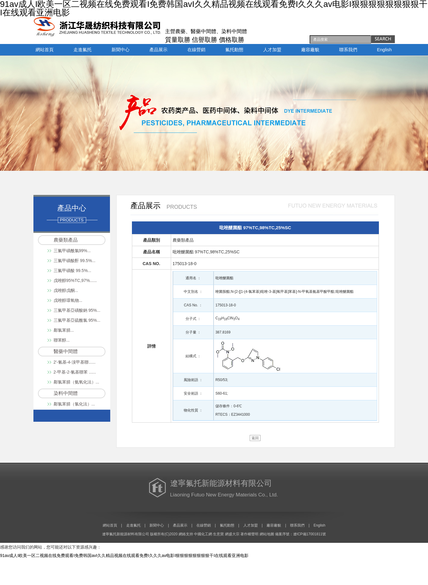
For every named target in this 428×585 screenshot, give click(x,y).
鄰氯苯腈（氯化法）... (74, 404)
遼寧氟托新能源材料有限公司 (125, 534)
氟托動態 (234, 49)
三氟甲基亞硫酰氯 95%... (77, 320)
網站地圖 (267, 534)
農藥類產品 (66, 239)
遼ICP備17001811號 (309, 534)
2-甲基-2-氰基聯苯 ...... (75, 372)
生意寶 (218, 534)
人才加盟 (272, 49)
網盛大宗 (232, 534)
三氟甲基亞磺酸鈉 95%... (77, 310)
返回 (255, 438)
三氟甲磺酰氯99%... (72, 250)
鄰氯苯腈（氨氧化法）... (76, 382)
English (384, 49)
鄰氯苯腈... (64, 330)
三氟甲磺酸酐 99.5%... (74, 260)
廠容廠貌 (310, 49)
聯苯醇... (62, 340)
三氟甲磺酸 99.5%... (72, 270)
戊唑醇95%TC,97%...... (75, 280)
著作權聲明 (249, 534)
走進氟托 (82, 49)
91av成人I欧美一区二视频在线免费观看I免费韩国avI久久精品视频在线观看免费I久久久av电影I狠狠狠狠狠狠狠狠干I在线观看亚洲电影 (124, 555)
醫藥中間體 (66, 351)
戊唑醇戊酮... (66, 290)
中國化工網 (203, 534)
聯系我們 (348, 49)
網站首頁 (45, 49)
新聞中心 (120, 49)
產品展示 (158, 49)
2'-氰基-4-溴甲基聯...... (75, 362)
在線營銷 (196, 49)
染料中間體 (66, 393)
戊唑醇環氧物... (68, 300)
